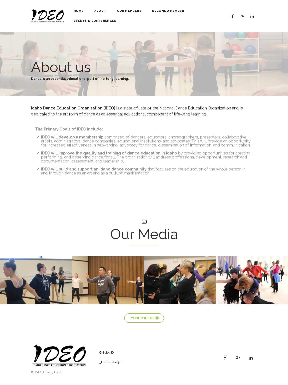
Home (79, 10)
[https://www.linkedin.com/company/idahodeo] (252, 16)
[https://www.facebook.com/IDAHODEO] (233, 16)
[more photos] (144, 318)
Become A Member (168, 10)
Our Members (129, 10)
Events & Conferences (95, 20)
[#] (242, 16)
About (100, 10)
